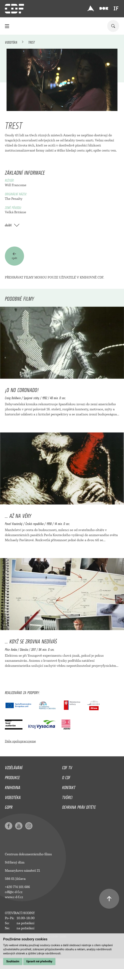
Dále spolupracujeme (20, 741)
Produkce (12, 777)
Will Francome (15, 185)
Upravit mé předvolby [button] (39, 961)
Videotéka (11, 42)
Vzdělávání (13, 767)
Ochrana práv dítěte (79, 806)
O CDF (66, 777)
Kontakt (68, 786)
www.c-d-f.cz (14, 897)
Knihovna (12, 786)
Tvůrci (67, 796)
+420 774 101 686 (17, 887)
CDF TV (67, 767)
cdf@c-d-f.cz (13, 892)
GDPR (8, 806)
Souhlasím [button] (12, 961)
